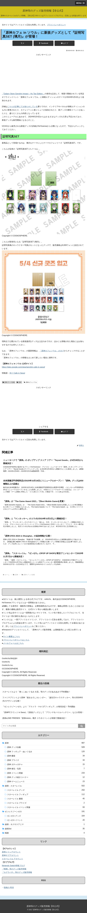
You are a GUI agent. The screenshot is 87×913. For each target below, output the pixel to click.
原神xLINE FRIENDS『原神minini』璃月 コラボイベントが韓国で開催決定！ (34, 718)
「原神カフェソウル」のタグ (52, 351)
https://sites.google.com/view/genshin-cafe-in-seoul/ (23, 367)
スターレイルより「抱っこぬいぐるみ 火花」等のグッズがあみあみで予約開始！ (36, 692)
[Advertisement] (43, 73)
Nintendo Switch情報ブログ (13, 866)
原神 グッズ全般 (9, 382)
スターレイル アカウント (12, 859)
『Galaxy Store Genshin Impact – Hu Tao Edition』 (23, 94)
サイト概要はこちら (11, 637)
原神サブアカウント (10, 855)
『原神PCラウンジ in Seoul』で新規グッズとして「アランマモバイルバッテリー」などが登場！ (43, 712)
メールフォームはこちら (13, 643)
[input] (43, 726)
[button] (81, 726)
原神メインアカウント (11, 852)
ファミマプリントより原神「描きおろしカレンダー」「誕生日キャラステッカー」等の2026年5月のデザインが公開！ (42, 699)
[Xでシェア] (22, 43)
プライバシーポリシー (56, 25)
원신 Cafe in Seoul (17, 373)
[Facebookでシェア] (43, 43)
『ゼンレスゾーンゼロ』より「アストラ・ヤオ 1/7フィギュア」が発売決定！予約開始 (38, 707)
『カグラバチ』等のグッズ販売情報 (17, 872)
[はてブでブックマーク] (65, 43)
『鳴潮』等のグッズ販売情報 (14, 869)
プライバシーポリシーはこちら (16, 640)
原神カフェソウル (30, 382)
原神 (19, 382)
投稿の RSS (9, 888)
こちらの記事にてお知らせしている (23, 107)
